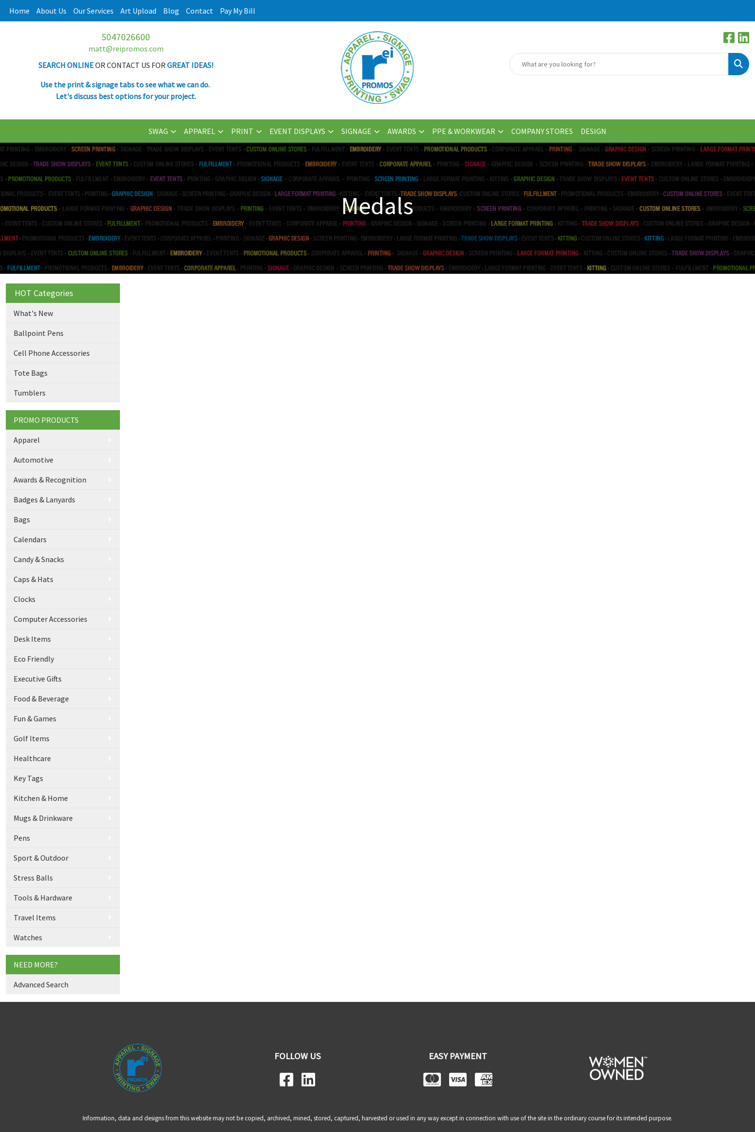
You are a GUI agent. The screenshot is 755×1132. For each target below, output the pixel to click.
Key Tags (28, 778)
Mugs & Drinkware (43, 818)
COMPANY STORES (542, 131)
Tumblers (30, 393)
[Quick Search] (619, 64)
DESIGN (593, 131)
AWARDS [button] (401, 131)
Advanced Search (41, 984)
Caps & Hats (33, 579)
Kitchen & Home (41, 798)
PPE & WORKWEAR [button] (463, 131)
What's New (33, 313)
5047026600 (125, 37)
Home (19, 11)
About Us (51, 11)
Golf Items (32, 738)
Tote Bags (31, 373)
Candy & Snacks (39, 559)
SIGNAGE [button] (356, 131)
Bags (22, 519)
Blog (171, 11)
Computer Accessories (50, 619)
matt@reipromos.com (126, 48)
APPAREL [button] (199, 131)
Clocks (24, 599)
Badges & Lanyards (44, 499)
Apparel (27, 440)
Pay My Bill (237, 11)
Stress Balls (33, 877)
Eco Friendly (34, 659)
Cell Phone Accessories (52, 353)
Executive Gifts (38, 678)
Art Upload (138, 11)
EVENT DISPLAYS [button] (297, 131)
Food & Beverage (41, 698)
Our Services (93, 11)
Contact (199, 11)
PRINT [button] (242, 131)
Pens (22, 838)
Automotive (33, 460)
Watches (28, 937)
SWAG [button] (158, 131)
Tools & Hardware (43, 897)
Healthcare (32, 758)
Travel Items (35, 917)
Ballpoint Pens (39, 333)
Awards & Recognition (50, 479)
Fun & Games (35, 718)
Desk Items (32, 639)
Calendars (30, 539)
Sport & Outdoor (41, 858)
